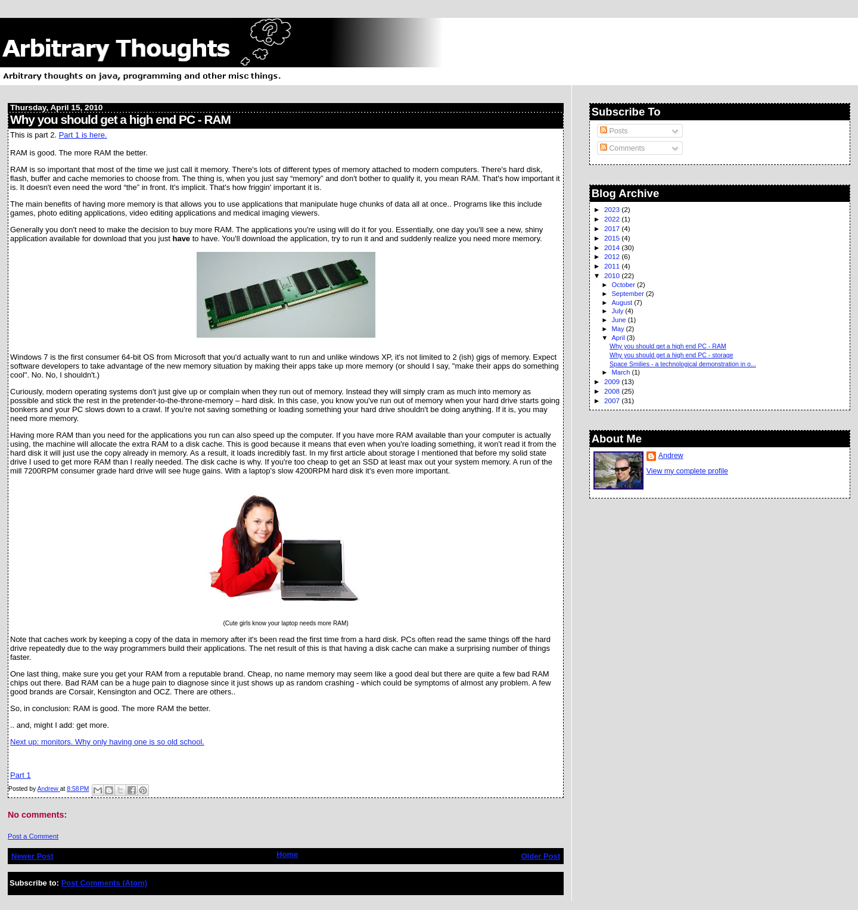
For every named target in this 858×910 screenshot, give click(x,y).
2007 (612, 400)
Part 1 (20, 775)
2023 (612, 209)
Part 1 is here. (83, 134)
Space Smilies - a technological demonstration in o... (683, 363)
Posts (613, 131)
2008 (612, 391)
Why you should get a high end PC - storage (671, 355)
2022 (612, 219)
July (618, 310)
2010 (612, 275)
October (624, 284)
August (622, 302)
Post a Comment (33, 836)
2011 (612, 266)
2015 (612, 238)
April (618, 337)
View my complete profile (687, 471)
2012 (612, 256)
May (618, 328)
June (619, 319)
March (621, 372)
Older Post (540, 856)
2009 (612, 381)
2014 (612, 247)
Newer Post (32, 856)
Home (287, 854)
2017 (612, 228)
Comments (622, 148)
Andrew (670, 455)
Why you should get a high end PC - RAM (668, 346)
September (628, 293)
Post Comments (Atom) (104, 882)
